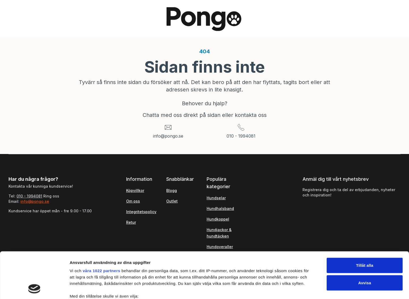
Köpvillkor (135, 190)
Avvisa (364, 239)
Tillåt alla (364, 222)
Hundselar (216, 198)
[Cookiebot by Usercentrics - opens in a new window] (34, 289)
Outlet (172, 201)
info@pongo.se (168, 136)
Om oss (133, 201)
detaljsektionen (254, 274)
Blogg (171, 190)
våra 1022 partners (101, 227)
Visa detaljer (288, 288)
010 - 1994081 (241, 136)
